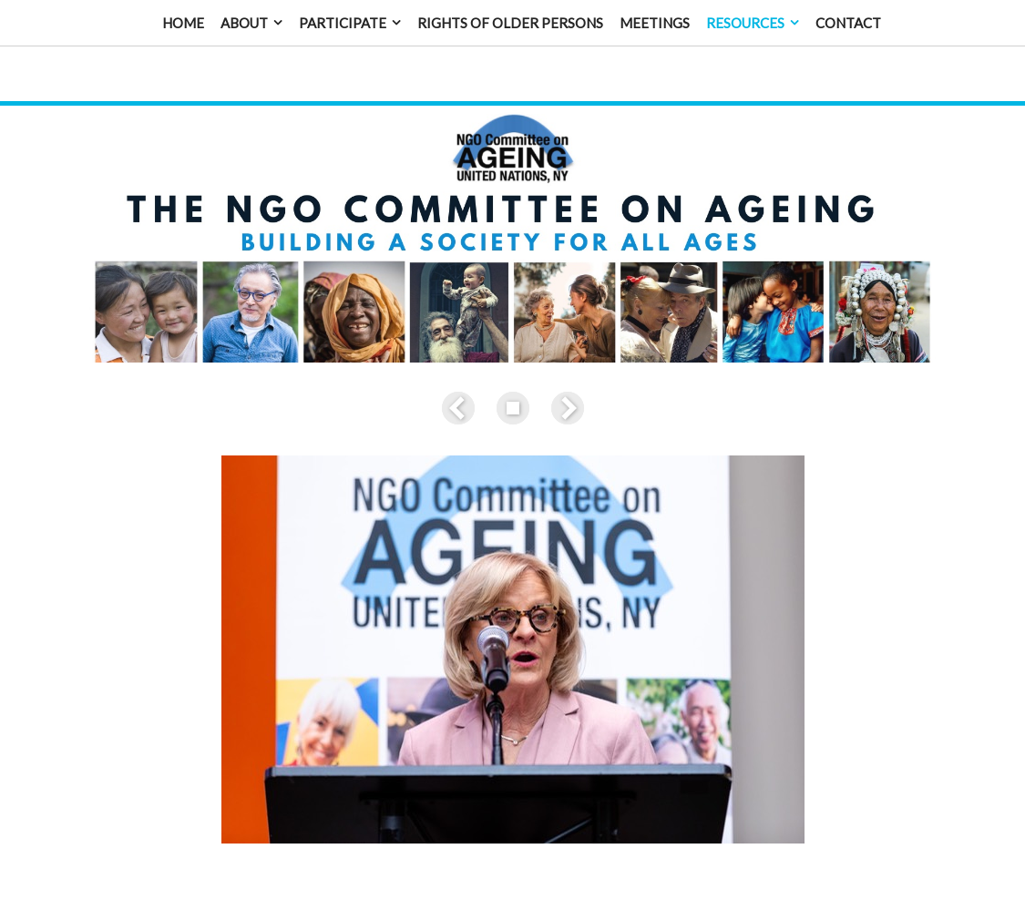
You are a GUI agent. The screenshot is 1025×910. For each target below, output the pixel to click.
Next (564, 389)
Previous (462, 389)
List (513, 389)
